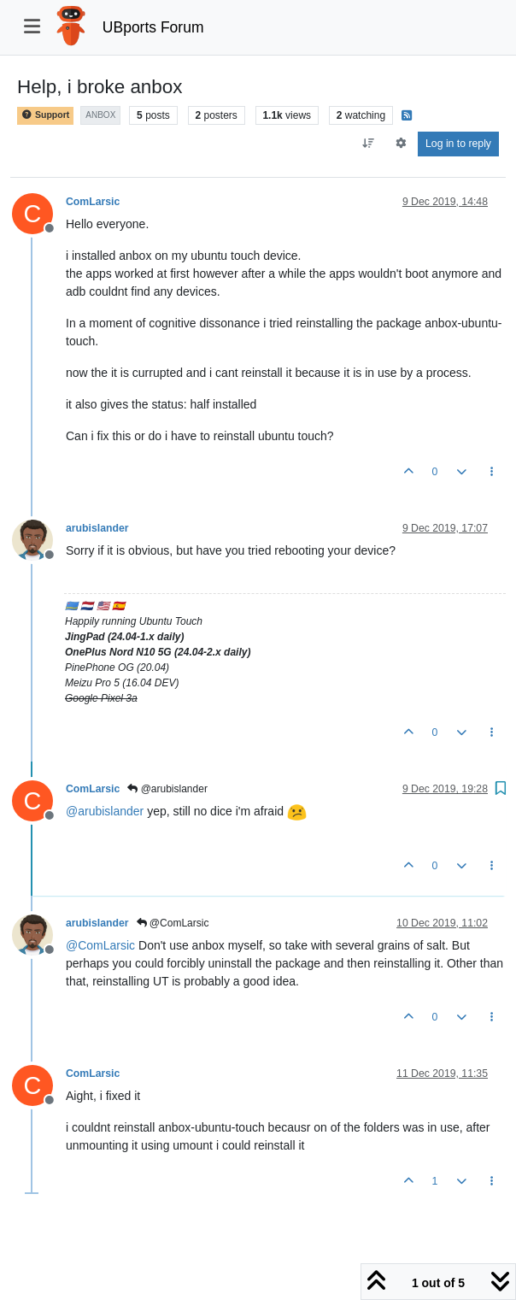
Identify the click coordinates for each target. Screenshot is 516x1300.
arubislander (97, 528)
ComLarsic (93, 202)
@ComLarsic (173, 923)
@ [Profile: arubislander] (105, 811)
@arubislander (167, 789)
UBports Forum (153, 27)
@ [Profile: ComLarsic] (100, 945)
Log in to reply (458, 144)
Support (45, 115)
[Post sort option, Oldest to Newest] (369, 144)
